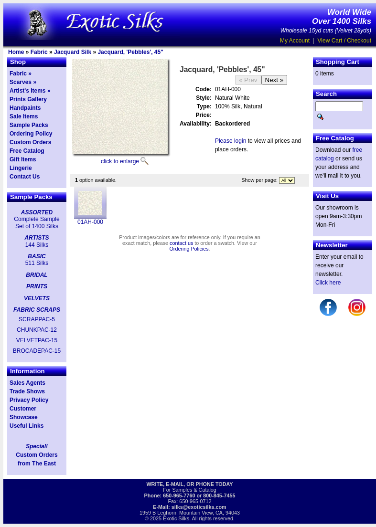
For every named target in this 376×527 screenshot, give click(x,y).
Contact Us (25, 176)
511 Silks (37, 263)
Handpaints (25, 108)
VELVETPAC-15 (36, 340)
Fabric (39, 52)
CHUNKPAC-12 (37, 330)
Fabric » (21, 73)
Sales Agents (27, 382)
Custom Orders (30, 142)
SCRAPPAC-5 (37, 319)
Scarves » (23, 82)
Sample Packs (29, 125)
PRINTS (36, 286)
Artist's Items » (30, 90)
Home (16, 52)
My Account (295, 40)
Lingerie (21, 168)
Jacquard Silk (72, 52)
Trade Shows (27, 391)
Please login (230, 140)
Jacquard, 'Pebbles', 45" (130, 52)
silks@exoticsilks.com (199, 507)
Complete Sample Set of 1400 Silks (36, 222)
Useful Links (26, 425)
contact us (181, 243)
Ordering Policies (188, 249)
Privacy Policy (29, 400)
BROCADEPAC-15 (37, 351)
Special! (37, 446)
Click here (328, 282)
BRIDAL (36, 275)
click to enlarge (120, 161)
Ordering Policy (31, 133)
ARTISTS (36, 237)
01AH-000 (90, 222)
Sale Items (24, 116)
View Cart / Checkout (345, 40)
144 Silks (37, 245)
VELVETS (37, 298)
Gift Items (23, 159)
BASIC (36, 256)
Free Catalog (27, 151)
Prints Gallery (28, 99)
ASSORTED (37, 212)
